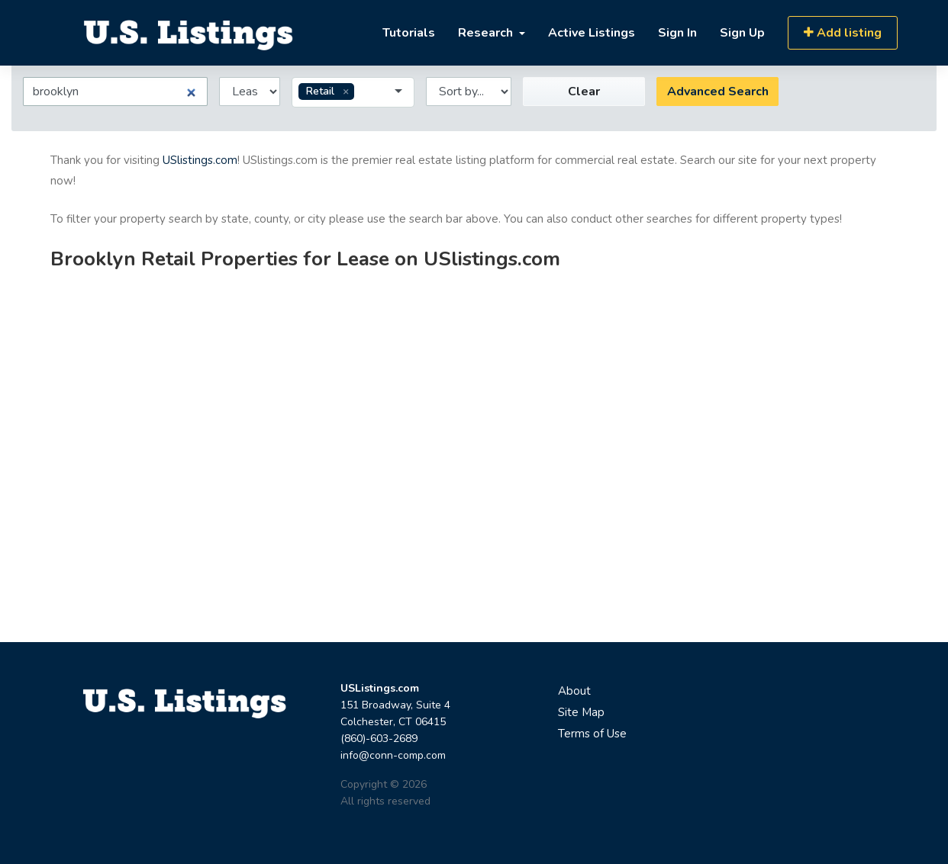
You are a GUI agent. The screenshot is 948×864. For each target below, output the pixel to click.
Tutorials (408, 32)
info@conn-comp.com (393, 755)
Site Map (581, 712)
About (574, 691)
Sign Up (742, 32)
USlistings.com (200, 160)
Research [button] (487, 32)
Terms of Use (592, 733)
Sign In (677, 32)
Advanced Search (718, 91)
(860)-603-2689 (379, 738)
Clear (584, 91)
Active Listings (591, 32)
